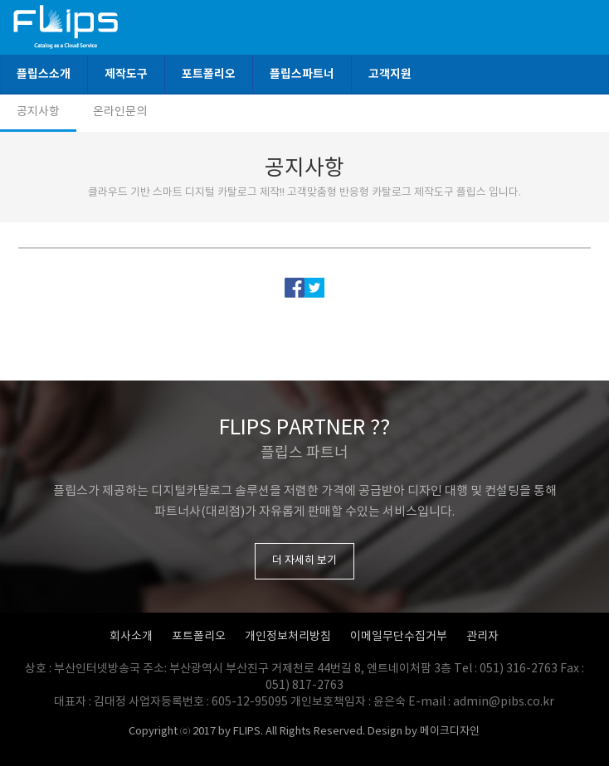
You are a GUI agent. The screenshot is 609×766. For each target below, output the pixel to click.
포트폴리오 (209, 74)
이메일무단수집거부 (398, 636)
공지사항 (38, 112)
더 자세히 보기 (304, 561)
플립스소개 (44, 74)
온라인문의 (120, 112)
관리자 (482, 636)
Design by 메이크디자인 (424, 731)
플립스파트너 (302, 74)
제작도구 (126, 74)
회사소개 (131, 636)
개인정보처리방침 (288, 636)
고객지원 (390, 74)
